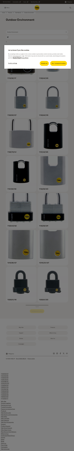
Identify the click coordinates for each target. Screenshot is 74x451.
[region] (37, 57)
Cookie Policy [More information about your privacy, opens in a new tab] (16, 58)
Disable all (44, 63)
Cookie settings (12, 63)
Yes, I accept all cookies (59, 63)
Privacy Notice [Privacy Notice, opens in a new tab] (24, 58)
